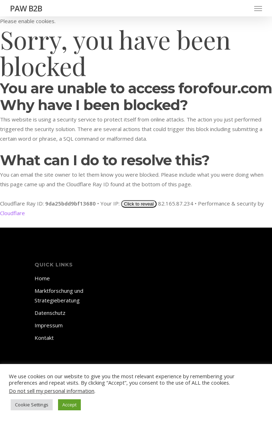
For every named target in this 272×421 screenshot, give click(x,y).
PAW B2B (26, 8)
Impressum (49, 325)
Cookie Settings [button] (31, 404)
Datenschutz (50, 312)
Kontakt (44, 337)
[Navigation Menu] (258, 8)
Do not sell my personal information (51, 390)
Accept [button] (69, 404)
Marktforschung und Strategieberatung (59, 295)
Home (42, 278)
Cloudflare (12, 213)
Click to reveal (139, 204)
